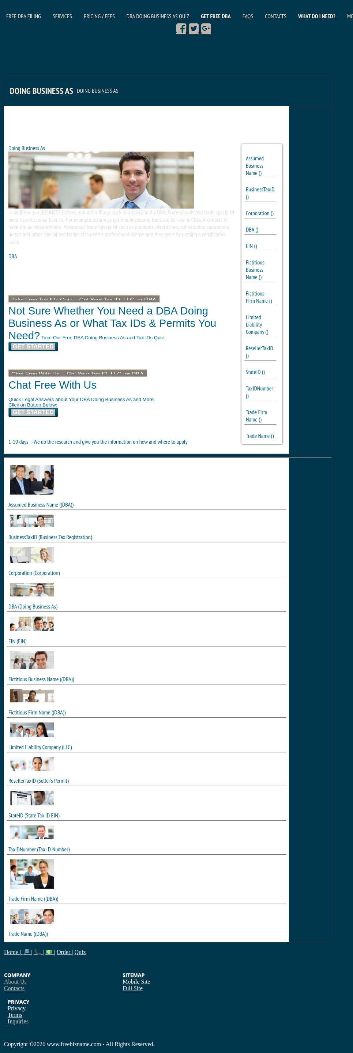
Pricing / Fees (99, 16)
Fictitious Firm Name (257, 297)
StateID (253, 371)
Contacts (275, 16)
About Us (15, 981)
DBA (250, 229)
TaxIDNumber (259, 388)
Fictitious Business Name (255, 270)
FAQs (248, 16)
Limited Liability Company (255, 324)
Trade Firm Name (256, 415)
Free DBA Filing (23, 16)
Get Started (33, 346)
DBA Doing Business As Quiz (158, 16)
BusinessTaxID (260, 189)
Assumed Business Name (255, 165)
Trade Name (258, 435)
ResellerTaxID (259, 348)
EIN (249, 245)
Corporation (258, 213)
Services (62, 16)
